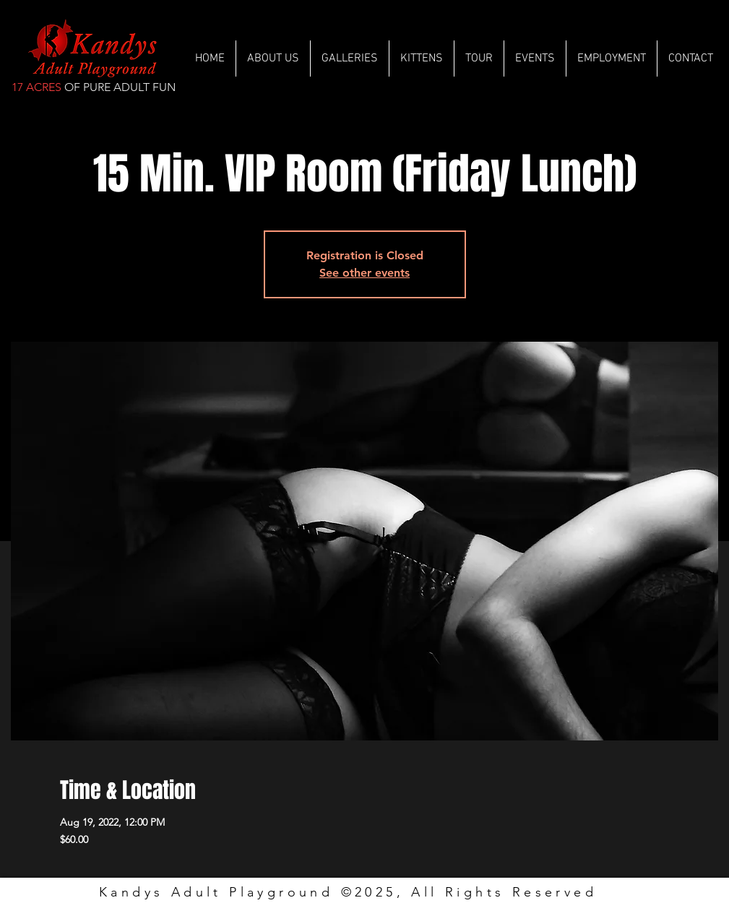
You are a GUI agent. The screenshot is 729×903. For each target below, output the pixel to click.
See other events (364, 273)
